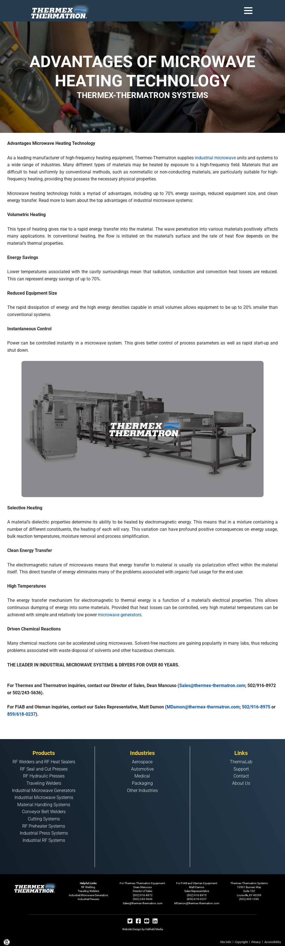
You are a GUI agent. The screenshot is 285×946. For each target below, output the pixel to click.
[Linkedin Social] (155, 921)
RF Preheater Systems (43, 826)
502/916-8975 (256, 707)
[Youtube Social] (146, 921)
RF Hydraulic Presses (44, 776)
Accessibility (272, 942)
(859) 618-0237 (197, 899)
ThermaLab (241, 761)
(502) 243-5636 (143, 899)
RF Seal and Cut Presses (44, 769)
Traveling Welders (43, 783)
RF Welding (88, 887)
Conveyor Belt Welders (44, 811)
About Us (241, 783)
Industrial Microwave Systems (43, 797)
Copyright (241, 942)
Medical (142, 776)
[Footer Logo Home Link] (36, 886)
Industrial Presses (88, 899)
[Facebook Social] (138, 921)
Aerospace (142, 761)
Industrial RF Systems (44, 840)
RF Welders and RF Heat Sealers (44, 761)
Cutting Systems (44, 819)
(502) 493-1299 (249, 899)
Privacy (256, 942)
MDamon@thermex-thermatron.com (203, 707)
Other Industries (142, 790)
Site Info (225, 942)
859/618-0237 (21, 714)
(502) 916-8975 (197, 895)
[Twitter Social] (130, 921)
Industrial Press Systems (44, 833)
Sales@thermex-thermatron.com (212, 685)
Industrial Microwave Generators (43, 790)
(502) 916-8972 (143, 895)
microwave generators (119, 614)
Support (241, 769)
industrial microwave (215, 157)
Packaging (142, 783)
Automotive (142, 769)
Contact (241, 776)
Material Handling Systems (43, 804)
